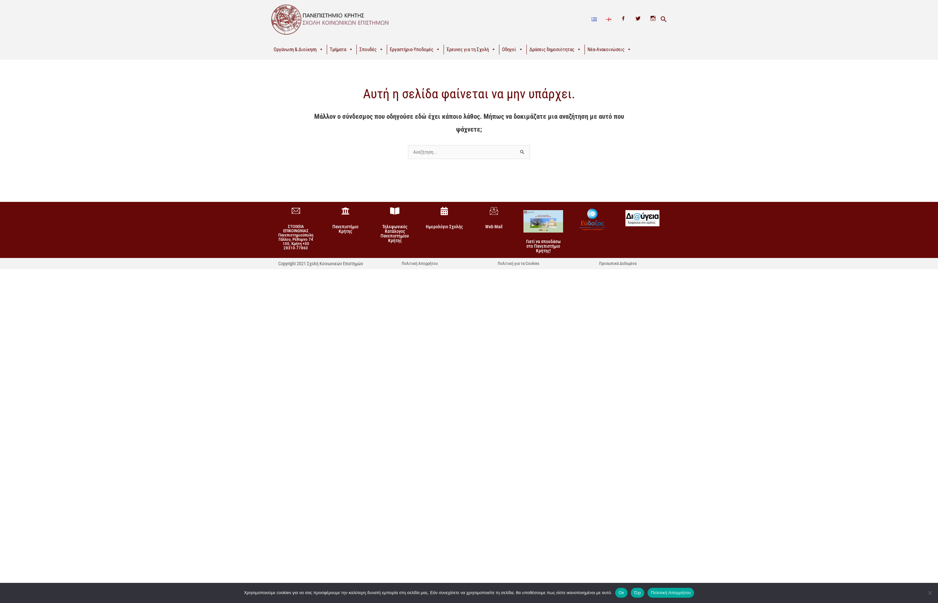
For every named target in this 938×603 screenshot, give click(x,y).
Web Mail (493, 226)
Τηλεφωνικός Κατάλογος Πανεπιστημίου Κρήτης (395, 233)
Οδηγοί (512, 49)
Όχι (637, 592)
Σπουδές (371, 49)
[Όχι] (929, 592)
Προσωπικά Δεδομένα (617, 263)
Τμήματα (341, 49)
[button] (663, 19)
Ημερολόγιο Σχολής (444, 226)
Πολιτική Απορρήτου (420, 263)
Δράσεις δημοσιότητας (555, 49)
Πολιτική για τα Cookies (518, 263)
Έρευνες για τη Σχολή (471, 49)
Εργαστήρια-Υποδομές (415, 49)
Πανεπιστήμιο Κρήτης (345, 229)
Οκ (621, 592)
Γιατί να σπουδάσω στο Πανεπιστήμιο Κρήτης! (543, 246)
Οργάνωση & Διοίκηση (298, 49)
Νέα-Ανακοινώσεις (609, 49)
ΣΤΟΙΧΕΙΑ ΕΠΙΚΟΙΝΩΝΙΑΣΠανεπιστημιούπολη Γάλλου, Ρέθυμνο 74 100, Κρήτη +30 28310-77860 (295, 237)
